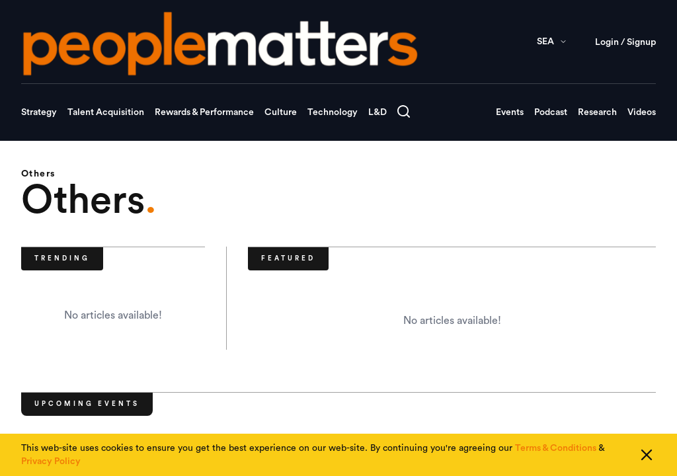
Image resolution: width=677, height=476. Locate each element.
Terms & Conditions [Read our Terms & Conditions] (555, 448)
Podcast (550, 112)
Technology (332, 112)
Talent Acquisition (105, 112)
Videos (641, 112)
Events (510, 112)
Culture (280, 112)
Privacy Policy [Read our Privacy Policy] (51, 461)
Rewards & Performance (204, 112)
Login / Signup (625, 42)
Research (597, 112)
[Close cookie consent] (646, 455)
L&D (377, 112)
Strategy (39, 112)
